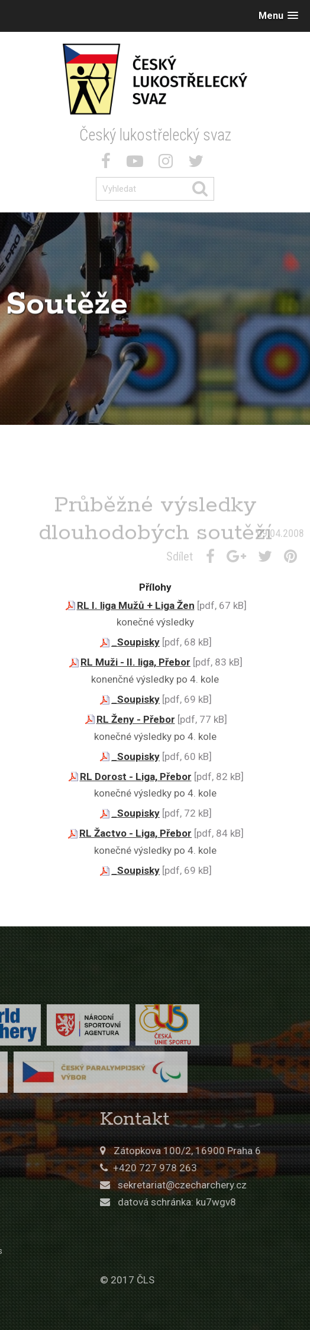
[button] (278, 15)
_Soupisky (135, 642)
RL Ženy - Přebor (135, 719)
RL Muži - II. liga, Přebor (135, 662)
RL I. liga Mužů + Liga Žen (136, 605)
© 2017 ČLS (194, 1280)
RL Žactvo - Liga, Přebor (135, 833)
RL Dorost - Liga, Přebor (136, 776)
